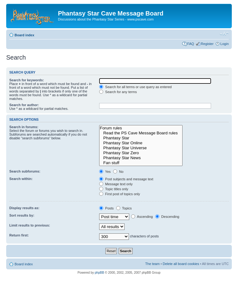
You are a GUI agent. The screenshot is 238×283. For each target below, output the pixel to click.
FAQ (190, 44)
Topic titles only (113, 189)
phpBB (99, 272)
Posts (106, 208)
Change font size (224, 34)
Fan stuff (141, 162)
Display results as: (24, 208)
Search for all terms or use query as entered (135, 87)
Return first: (19, 235)
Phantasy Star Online (141, 143)
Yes (105, 171)
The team (152, 264)
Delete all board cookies (181, 264)
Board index (24, 35)
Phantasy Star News (141, 157)
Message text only (116, 184)
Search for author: (24, 105)
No (118, 171)
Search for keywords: (26, 80)
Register (207, 44)
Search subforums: (24, 171)
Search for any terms (118, 92)
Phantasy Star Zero (141, 152)
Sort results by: (21, 215)
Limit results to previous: (29, 225)
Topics (124, 208)
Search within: (21, 179)
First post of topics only (119, 194)
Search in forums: (23, 127)
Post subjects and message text (126, 179)
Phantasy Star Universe (141, 148)
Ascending (142, 216)
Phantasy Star (141, 138)
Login (224, 44)
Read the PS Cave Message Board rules (141, 133)
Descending (167, 216)
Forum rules (141, 128)
